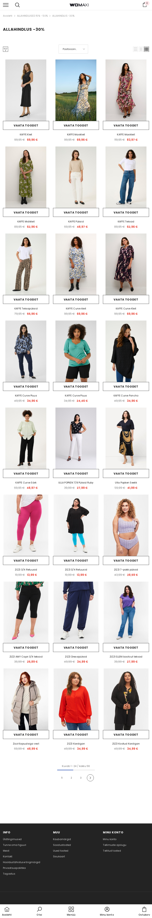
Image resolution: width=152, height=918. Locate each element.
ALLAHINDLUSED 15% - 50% (32, 15)
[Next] (90, 777)
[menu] (6, 5)
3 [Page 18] (81, 777)
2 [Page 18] (71, 777)
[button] (135, 49)
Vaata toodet (26, 125)
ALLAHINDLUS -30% (63, 15)
